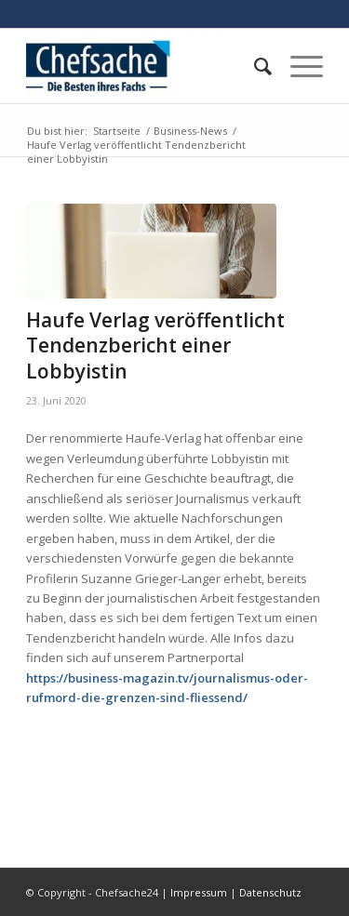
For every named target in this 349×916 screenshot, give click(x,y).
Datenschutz (270, 892)
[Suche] (253, 66)
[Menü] (297, 66)
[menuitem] (253, 66)
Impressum (198, 892)
